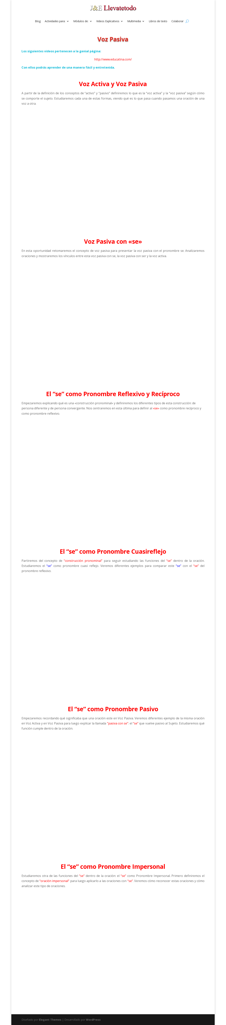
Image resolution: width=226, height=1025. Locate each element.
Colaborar (177, 21)
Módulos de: (80, 21)
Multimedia (134, 21)
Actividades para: (55, 21)
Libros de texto (158, 21)
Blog (38, 21)
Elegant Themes (50, 1019)
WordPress (93, 1019)
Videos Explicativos (107, 21)
